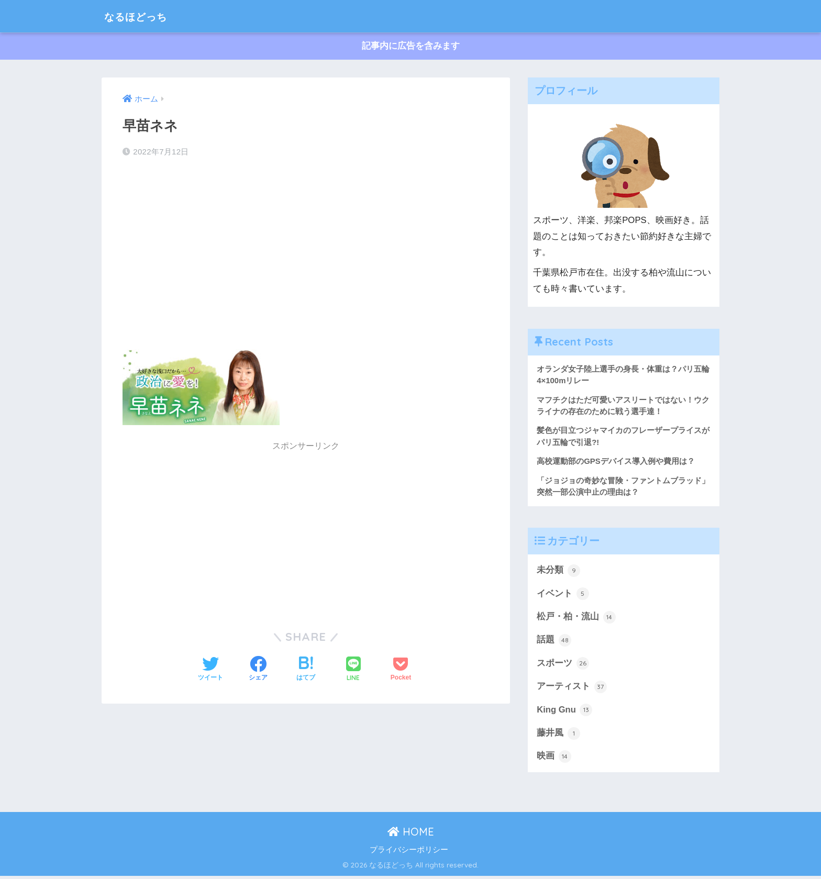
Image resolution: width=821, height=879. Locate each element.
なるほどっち (143, 16)
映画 (554, 759)
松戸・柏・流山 (576, 619)
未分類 (558, 571)
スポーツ (563, 665)
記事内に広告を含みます (411, 46)
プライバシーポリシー (409, 852)
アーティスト (572, 689)
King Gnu (565, 712)
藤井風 (558, 735)
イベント (563, 595)
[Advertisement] (306, 250)
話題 (554, 642)
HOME (410, 834)
